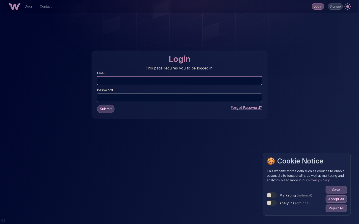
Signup (335, 6)
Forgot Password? (246, 107)
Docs (29, 6)
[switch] (272, 195)
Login (317, 6)
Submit (106, 108)
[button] (347, 6)
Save (336, 190)
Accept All (336, 199)
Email (101, 73)
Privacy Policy (319, 180)
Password (105, 90)
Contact (46, 6)
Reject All (336, 208)
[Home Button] (14, 6)
